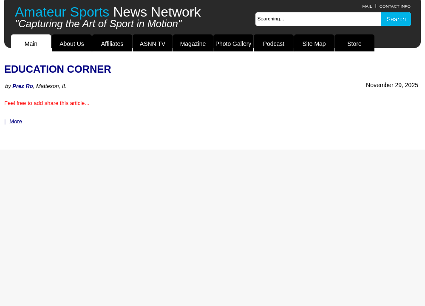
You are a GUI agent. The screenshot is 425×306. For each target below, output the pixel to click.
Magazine (193, 43)
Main (31, 43)
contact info (395, 6)
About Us (72, 43)
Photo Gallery (233, 43)
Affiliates (112, 43)
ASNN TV (152, 43)
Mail (367, 6)
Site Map (314, 43)
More (15, 121)
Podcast (273, 43)
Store (354, 43)
